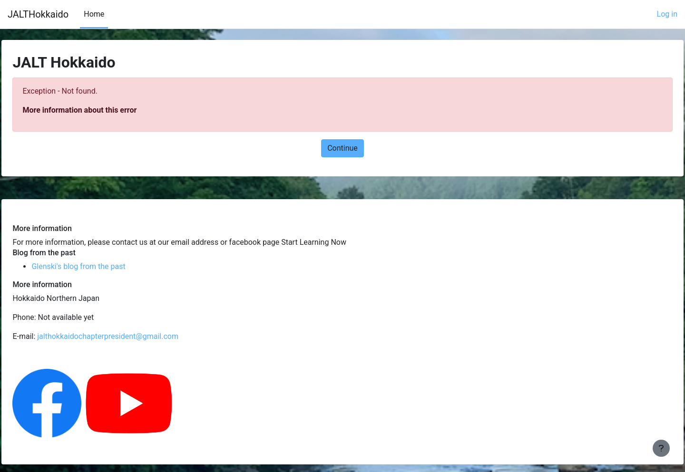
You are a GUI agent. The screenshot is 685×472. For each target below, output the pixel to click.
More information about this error (101, 110)
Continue (342, 148)
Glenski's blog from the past (100, 266)
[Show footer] (661, 448)
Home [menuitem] (94, 14)
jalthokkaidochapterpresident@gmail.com (129, 336)
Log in (667, 14)
